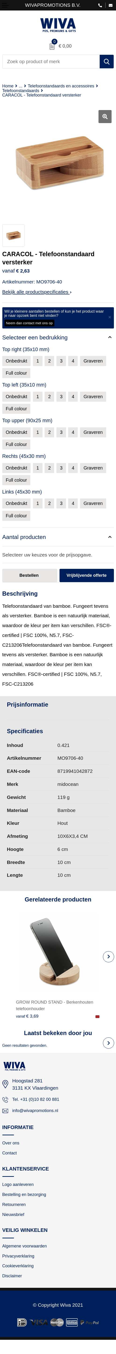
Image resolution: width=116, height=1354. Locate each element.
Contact (10, 1160)
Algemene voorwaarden (27, 1257)
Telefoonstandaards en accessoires (67, 86)
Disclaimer (13, 1289)
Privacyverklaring (20, 1268)
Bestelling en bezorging (27, 1203)
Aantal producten (24, 540)
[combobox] (51, 61)
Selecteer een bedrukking (35, 338)
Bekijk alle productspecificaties (37, 292)
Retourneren (15, 1214)
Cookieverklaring (20, 1278)
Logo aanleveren (20, 1192)
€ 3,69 (28, 1020)
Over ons (12, 1149)
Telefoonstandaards (23, 90)
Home (8, 86)
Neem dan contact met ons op (29, 324)
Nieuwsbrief (14, 1224)
